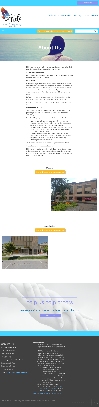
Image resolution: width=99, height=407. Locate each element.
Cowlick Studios (49, 401)
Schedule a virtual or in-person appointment (55, 31)
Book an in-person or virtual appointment (50, 172)
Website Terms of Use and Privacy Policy (47, 393)
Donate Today (87, 3)
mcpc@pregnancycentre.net (17, 372)
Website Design (36, 401)
